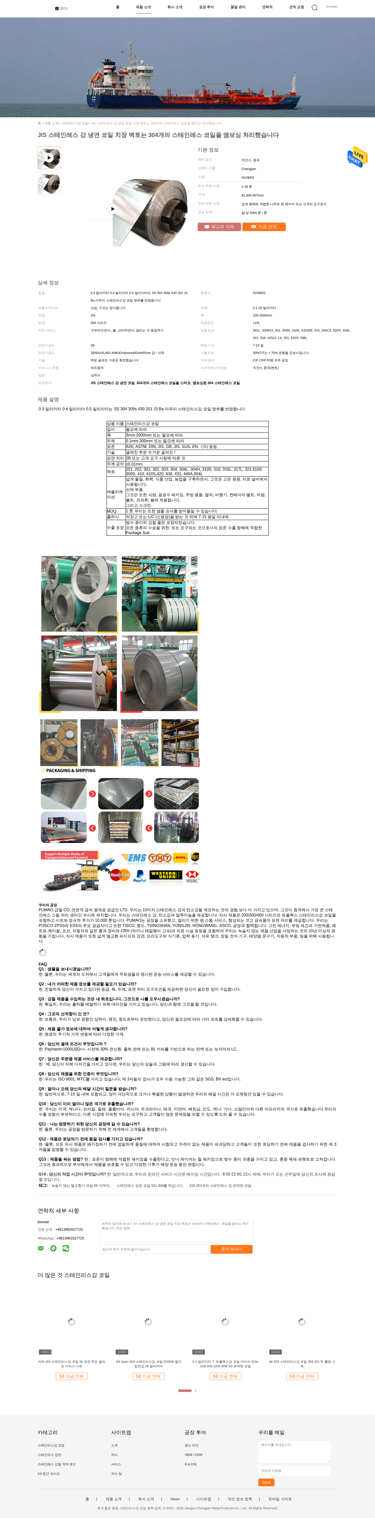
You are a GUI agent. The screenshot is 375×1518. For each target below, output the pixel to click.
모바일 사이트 (280, 1499)
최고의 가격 (219, 226)
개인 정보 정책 (240, 1499)
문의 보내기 (231, 1249)
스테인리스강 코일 (51, 1445)
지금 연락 (264, 226)
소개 (114, 1445)
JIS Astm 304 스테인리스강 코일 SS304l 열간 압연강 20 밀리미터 (148, 1364)
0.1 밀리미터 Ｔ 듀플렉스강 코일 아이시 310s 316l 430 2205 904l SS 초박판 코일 (225, 1364)
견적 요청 (296, 7)
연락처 (267, 7)
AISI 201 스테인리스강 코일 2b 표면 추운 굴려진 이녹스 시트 (71, 1364)
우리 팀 (116, 1474)
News (175, 1499)
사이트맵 (203, 1499)
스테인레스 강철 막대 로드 (57, 1464)
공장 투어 (206, 7)
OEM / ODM (193, 1455)
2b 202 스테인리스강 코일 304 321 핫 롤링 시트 (302, 1364)
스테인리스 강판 (49, 1455)
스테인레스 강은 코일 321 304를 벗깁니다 (149, 1186)
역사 (114, 1455)
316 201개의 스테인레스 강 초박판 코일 (220, 1186)
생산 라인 (192, 1445)
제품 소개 (143, 7)
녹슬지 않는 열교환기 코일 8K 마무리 (80, 1186)
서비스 (116, 1464)
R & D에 (191, 1464)
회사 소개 (174, 7)
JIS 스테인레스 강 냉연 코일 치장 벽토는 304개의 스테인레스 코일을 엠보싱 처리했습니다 (156, 123)
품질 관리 (238, 7)
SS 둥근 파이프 (49, 1474)
